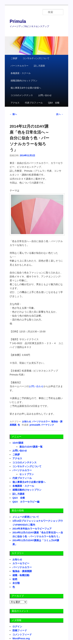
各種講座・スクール (21, 73)
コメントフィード (22, 634)
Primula (18, 21)
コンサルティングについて (36, 58)
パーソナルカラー (19, 65)
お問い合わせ (45, 95)
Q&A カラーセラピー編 (25, 501)
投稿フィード (19, 630)
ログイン (17, 626)
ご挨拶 (14, 58)
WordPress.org (21, 638)
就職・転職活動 (20, 575)
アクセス (15, 102)
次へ (59, 114)
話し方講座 (39, 65)
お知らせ (26, 421)
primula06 (35, 425)
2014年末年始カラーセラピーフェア (32, 528)
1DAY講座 (17, 442)
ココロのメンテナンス (22, 95)
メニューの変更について (25, 517)
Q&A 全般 (53, 102)
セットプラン (26, 474)
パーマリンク (47, 425)
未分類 (16, 583)
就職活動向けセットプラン (24, 80)
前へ (13, 114)
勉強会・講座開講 (22, 571)
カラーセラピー (20, 563)
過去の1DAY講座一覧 (30, 446)
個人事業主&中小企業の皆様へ (26, 88)
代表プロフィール (34, 102)
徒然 (14, 579)
